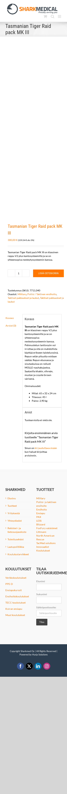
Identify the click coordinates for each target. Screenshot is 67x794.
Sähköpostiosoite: (46, 607)
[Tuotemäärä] (18, 273)
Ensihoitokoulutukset (17, 596)
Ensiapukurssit (13, 590)
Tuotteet (12, 505)
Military (22, 294)
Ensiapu (40, 513)
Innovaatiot (42, 546)
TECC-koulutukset (15, 602)
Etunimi (40, 581)
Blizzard (40, 524)
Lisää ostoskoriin (48, 273)
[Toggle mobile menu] (60, 16)
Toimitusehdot (16, 539)
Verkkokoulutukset (15, 577)
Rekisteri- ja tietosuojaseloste (17, 530)
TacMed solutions (46, 543)
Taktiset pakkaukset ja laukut (23, 297)
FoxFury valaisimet (46, 528)
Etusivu (12, 498)
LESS (38, 520)
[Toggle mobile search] (52, 16)
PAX (38, 516)
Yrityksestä (14, 513)
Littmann (41, 531)
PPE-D (9, 583)
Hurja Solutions (40, 654)
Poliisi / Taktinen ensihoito (41, 294)
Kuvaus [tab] (10, 317)
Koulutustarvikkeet (18, 554)
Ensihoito (41, 509)
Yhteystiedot (15, 520)
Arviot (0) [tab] (11, 325)
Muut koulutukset (15, 615)
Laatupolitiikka (16, 546)
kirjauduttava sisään (46, 448)
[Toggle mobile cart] (45, 16)
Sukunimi (41, 594)
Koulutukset (43, 550)
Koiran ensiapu (13, 608)
